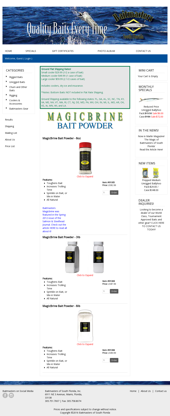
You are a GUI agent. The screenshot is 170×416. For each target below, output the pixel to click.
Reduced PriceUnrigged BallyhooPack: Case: (151, 106)
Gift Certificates (63, 51)
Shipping (9, 126)
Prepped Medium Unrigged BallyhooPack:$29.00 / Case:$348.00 (151, 179)
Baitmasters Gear (18, 108)
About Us (10, 139)
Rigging (13, 95)
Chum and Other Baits (18, 88)
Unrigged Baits (17, 82)
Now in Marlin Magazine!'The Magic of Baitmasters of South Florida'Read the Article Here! (151, 143)
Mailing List (11, 132)
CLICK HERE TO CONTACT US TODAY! (153, 226)
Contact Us (143, 51)
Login (28, 58)
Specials (31, 51)
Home (8, 51)
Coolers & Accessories (15, 102)
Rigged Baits (16, 77)
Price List (10, 146)
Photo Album (106, 51)
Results (9, 119)
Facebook (5, 395)
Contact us (161, 391)
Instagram (11, 395)
